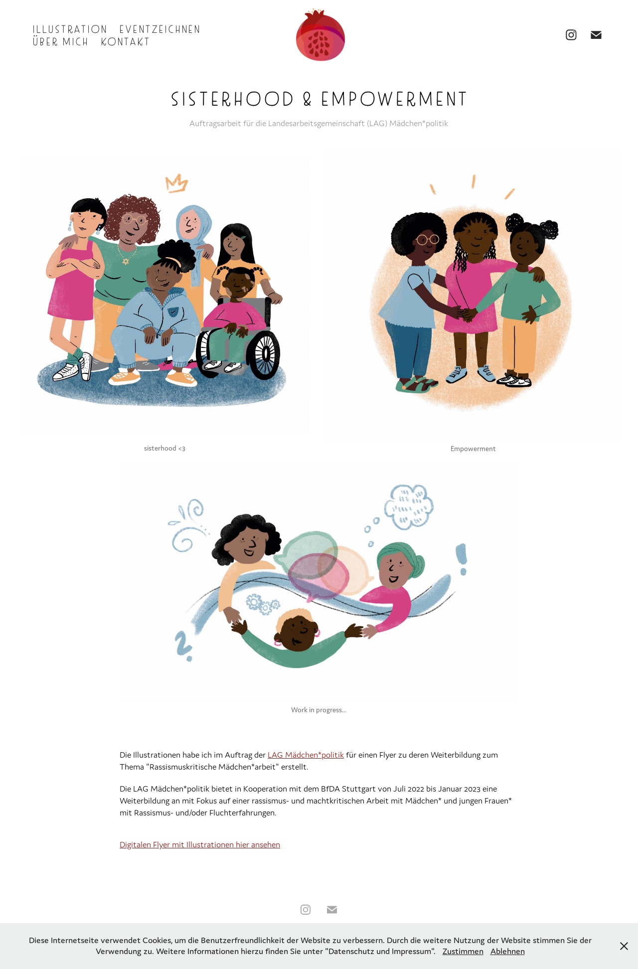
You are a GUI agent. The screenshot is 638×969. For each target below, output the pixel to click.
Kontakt (125, 40)
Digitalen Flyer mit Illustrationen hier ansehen (200, 844)
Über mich (60, 40)
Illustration (69, 28)
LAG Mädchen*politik (306, 755)
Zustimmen (463, 951)
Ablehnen (507, 951)
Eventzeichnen (159, 28)
